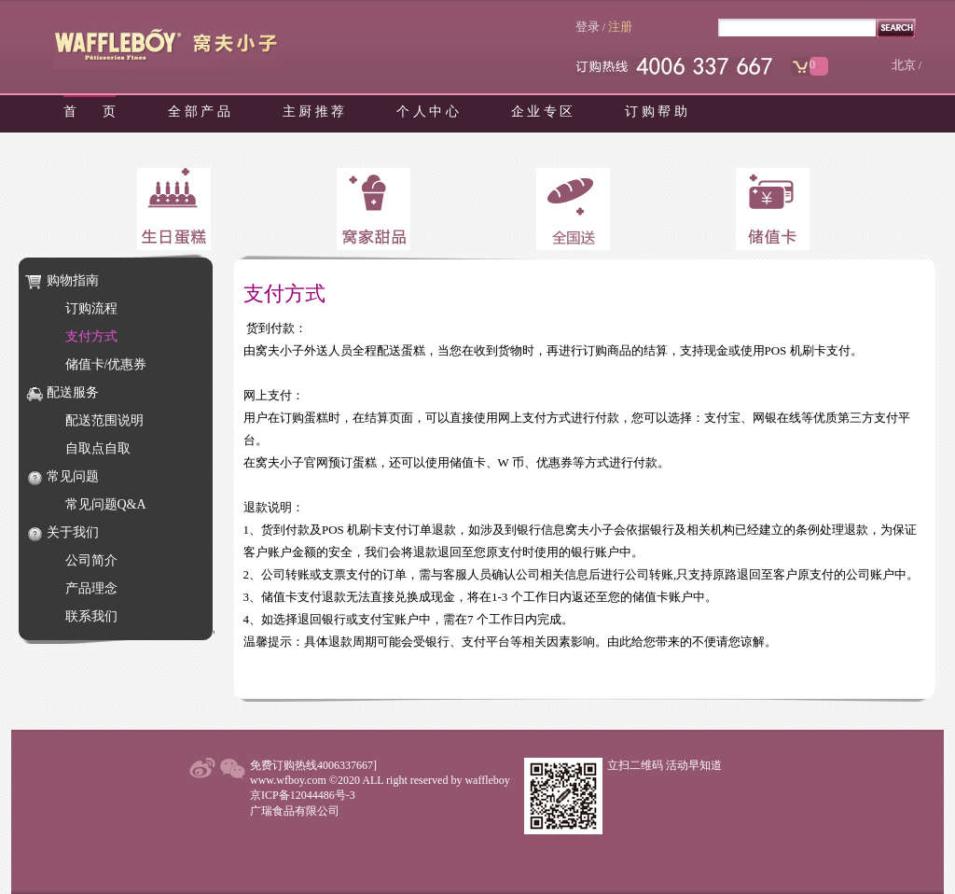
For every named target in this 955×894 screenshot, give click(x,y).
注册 (620, 27)
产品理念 (91, 588)
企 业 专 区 (542, 112)
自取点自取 (98, 448)
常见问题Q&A (105, 504)
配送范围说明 (104, 420)
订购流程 (91, 308)
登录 (587, 27)
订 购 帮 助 (656, 112)
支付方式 (91, 336)
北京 (904, 65)
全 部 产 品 (199, 112)
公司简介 (91, 560)
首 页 (89, 112)
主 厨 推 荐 (314, 112)
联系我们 (91, 616)
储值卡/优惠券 (106, 364)
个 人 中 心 (427, 112)
